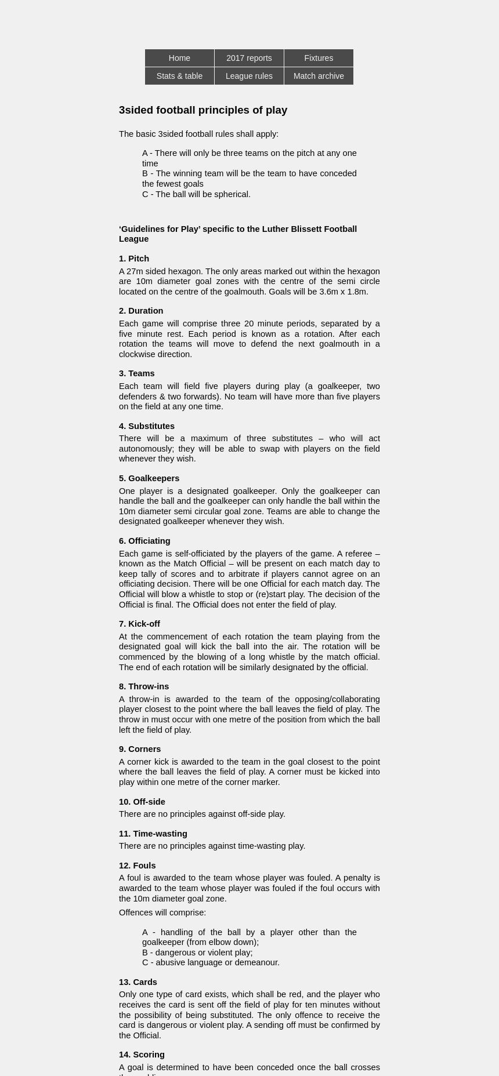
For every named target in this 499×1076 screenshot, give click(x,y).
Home (179, 58)
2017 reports (249, 58)
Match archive (319, 76)
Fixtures (319, 58)
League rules (249, 76)
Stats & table (180, 76)
